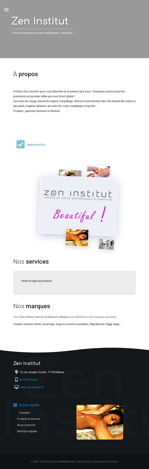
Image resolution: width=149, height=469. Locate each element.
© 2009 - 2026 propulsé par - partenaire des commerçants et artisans (74, 461)
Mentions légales (27, 431)
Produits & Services (28, 418)
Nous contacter (26, 425)
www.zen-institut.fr (31, 387)
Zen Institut (39, 21)
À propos (24, 412)
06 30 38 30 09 (28, 379)
